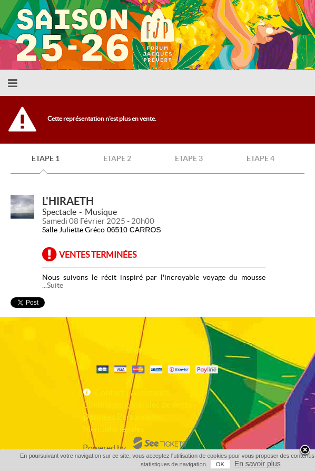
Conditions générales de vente (137, 404)
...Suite (52, 285)
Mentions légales (113, 429)
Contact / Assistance (132, 392)
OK (220, 464)
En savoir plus (257, 463)
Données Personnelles (123, 416)
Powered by (104, 448)
